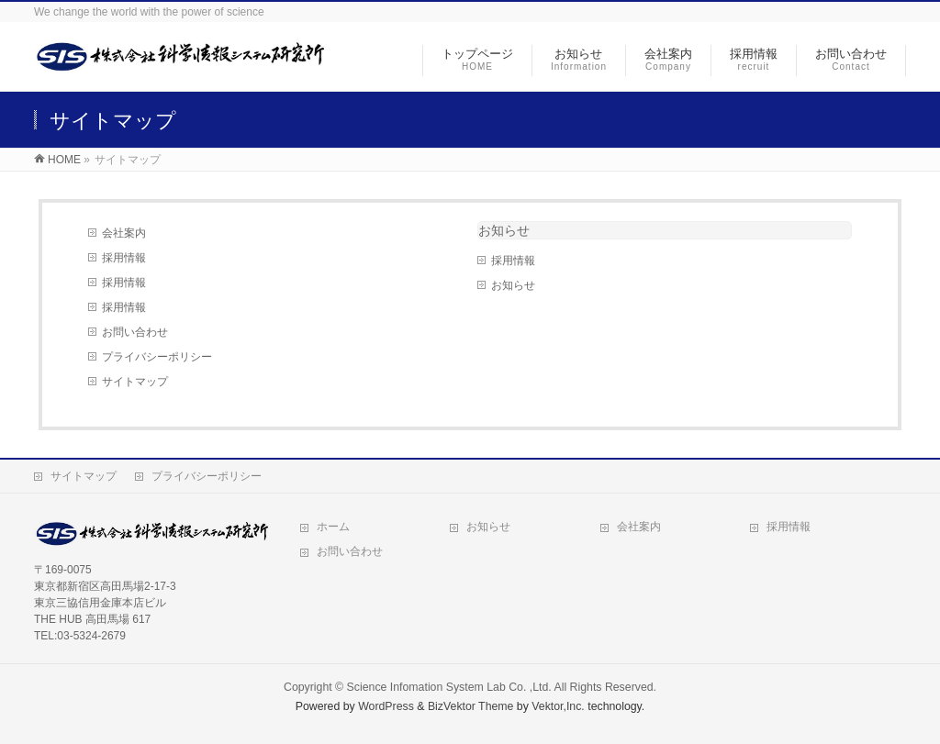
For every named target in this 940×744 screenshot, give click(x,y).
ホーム (333, 526)
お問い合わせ (135, 332)
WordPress (386, 706)
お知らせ (504, 230)
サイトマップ (135, 381)
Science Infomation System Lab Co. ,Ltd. (449, 687)
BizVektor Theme (471, 706)
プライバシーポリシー (157, 356)
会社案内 (124, 233)
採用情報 (124, 257)
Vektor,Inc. (558, 706)
